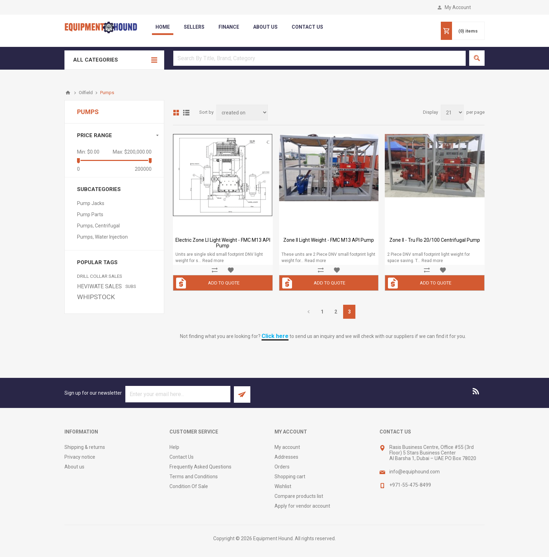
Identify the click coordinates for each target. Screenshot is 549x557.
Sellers (194, 27)
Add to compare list (214, 270)
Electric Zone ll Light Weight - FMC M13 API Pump (222, 242)
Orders (282, 467)
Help (174, 447)
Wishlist (282, 486)
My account (287, 447)
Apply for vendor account (302, 506)
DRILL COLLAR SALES (99, 276)
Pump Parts (90, 214)
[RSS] (476, 391)
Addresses (286, 457)
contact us (307, 27)
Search (477, 58)
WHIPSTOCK (96, 297)
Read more (213, 260)
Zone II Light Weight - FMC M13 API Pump (328, 240)
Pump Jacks (90, 203)
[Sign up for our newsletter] (177, 394)
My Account (458, 7)
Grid (176, 112)
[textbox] (319, 58)
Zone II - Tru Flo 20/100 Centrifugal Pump (434, 240)
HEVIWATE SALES (99, 286)
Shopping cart (289, 476)
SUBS (130, 286)
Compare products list (298, 496)
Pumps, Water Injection (102, 237)
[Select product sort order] (242, 112)
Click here (275, 336)
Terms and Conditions (193, 476)
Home (162, 27)
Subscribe (242, 394)
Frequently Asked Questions (200, 467)
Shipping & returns (84, 447)
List (186, 112)
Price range (94, 135)
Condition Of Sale (188, 486)
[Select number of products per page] (452, 112)
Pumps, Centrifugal (98, 225)
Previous (308, 312)
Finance (228, 27)
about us (265, 27)
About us (74, 467)
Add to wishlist (230, 270)
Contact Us (181, 457)
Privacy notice (79, 457)
